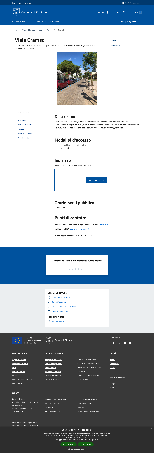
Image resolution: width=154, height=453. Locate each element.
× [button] (151, 429)
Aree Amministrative (20, 363)
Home (17, 30)
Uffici (14, 367)
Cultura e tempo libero (53, 363)
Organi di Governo (19, 359)
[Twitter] (108, 12)
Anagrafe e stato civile (53, 359)
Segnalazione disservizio (54, 403)
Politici (14, 375)
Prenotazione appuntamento (55, 399)
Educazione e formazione (86, 359)
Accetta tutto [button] (68, 444)
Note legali (81, 407)
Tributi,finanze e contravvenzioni (89, 367)
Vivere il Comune (29, 30)
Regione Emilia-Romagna (21, 3)
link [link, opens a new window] (98, 440)
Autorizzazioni (82, 379)
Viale (48, 30)
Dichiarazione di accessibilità (88, 411)
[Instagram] (119, 12)
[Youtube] (114, 12)
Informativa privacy (84, 403)
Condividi (115, 40)
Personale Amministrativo (22, 379)
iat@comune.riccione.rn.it (79, 229)
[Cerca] (139, 12)
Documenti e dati (18, 383)
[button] (77, 449)
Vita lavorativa (50, 367)
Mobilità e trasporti (52, 379)
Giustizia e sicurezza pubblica (88, 363)
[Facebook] (103, 12)
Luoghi (41, 30)
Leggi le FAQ (49, 407)
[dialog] (77, 440)
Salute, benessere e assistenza (88, 375)
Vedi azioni (116, 45)
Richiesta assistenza (52, 411)
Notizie (112, 359)
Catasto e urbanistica (53, 375)
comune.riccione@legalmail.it (27, 422)
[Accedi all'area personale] (131, 3)
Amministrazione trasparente (88, 399)
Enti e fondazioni (18, 371)
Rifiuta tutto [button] (86, 444)
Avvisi (112, 367)
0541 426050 (104, 224)
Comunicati (114, 363)
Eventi (112, 387)
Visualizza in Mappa (96, 180)
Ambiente (81, 371)
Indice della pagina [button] (24, 113)
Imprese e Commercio (53, 371)
